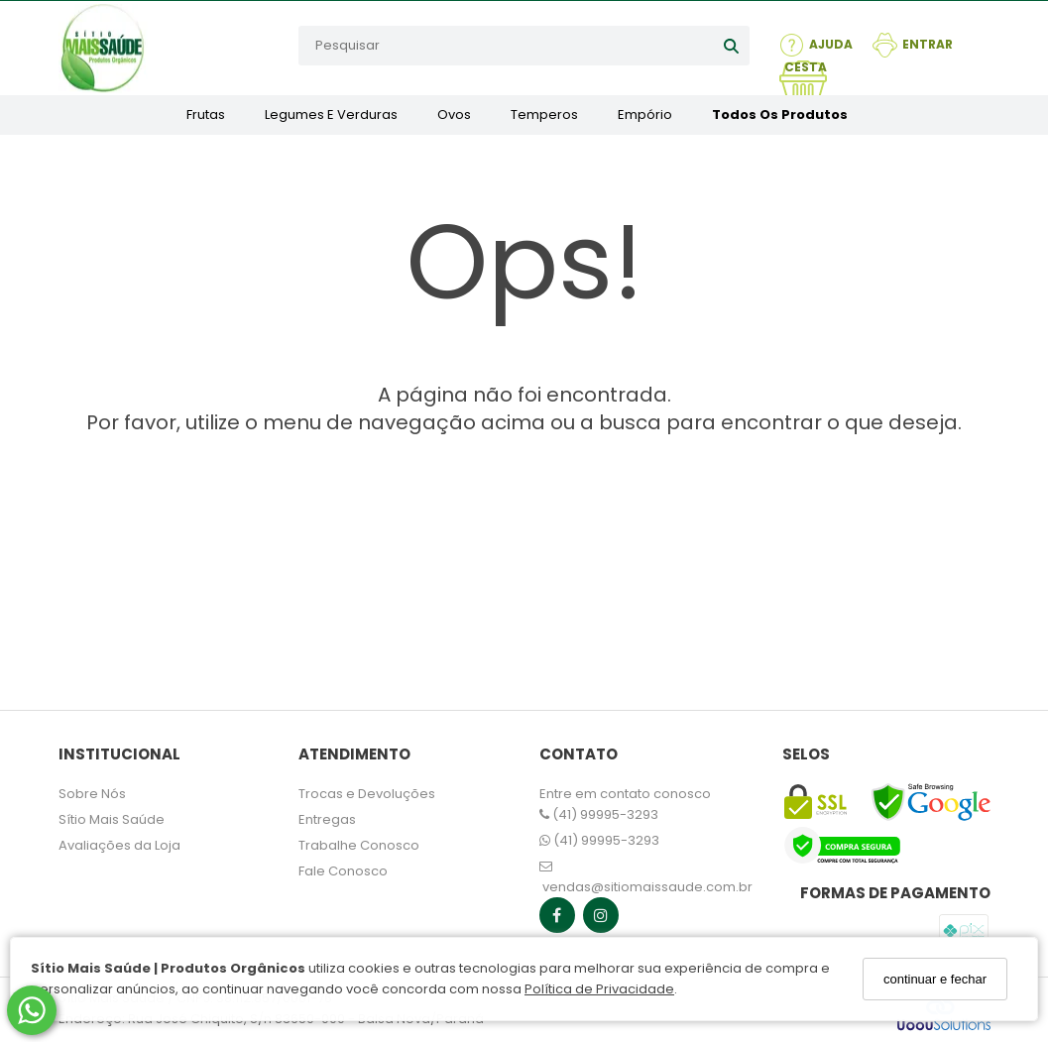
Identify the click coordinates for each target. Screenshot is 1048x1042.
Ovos (454, 114)
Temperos (544, 114)
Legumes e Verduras (331, 114)
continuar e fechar (935, 979)
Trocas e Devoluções (366, 793)
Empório (645, 114)
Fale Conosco (343, 871)
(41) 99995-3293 (598, 814)
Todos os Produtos (780, 114)
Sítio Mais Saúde (111, 819)
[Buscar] (731, 45)
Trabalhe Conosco (358, 845)
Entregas (327, 819)
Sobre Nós (92, 793)
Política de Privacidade (599, 989)
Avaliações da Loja (119, 845)
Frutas (205, 114)
